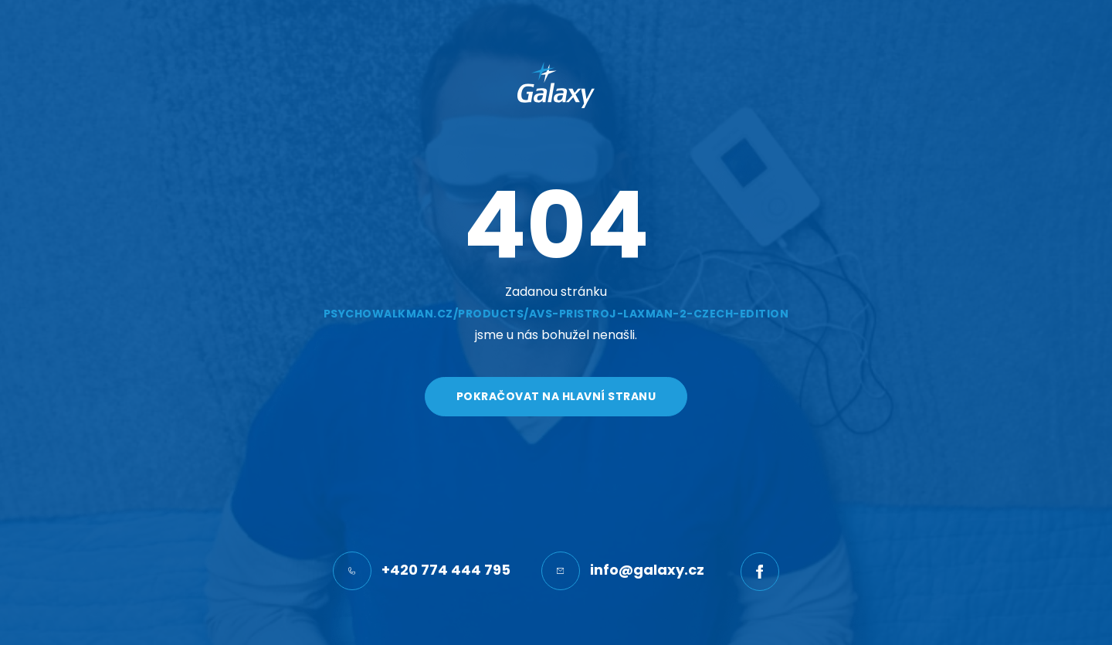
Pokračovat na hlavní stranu (556, 396)
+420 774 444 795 (421, 571)
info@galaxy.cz (622, 571)
